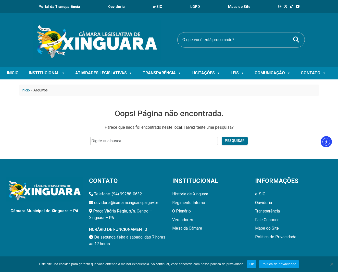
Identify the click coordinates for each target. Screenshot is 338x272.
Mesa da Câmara (187, 228)
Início (26, 90)
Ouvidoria (116, 7)
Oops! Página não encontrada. (169, 113)
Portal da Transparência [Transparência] (59, 7)
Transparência (162, 73)
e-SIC (157, 7)
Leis (237, 73)
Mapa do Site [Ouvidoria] (239, 7)
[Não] (331, 264)
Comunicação (273, 73)
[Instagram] (280, 6)
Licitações (206, 73)
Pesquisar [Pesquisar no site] (235, 141)
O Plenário (181, 211)
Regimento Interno (188, 202)
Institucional (47, 73)
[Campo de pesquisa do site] (154, 141)
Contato (313, 73)
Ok (251, 264)
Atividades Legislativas (103, 73)
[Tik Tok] (291, 6)
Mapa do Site (267, 228)
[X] (286, 6)
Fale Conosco (267, 219)
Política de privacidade (278, 264)
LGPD (195, 7)
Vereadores (182, 219)
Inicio (13, 72)
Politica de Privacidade (275, 236)
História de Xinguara (190, 194)
